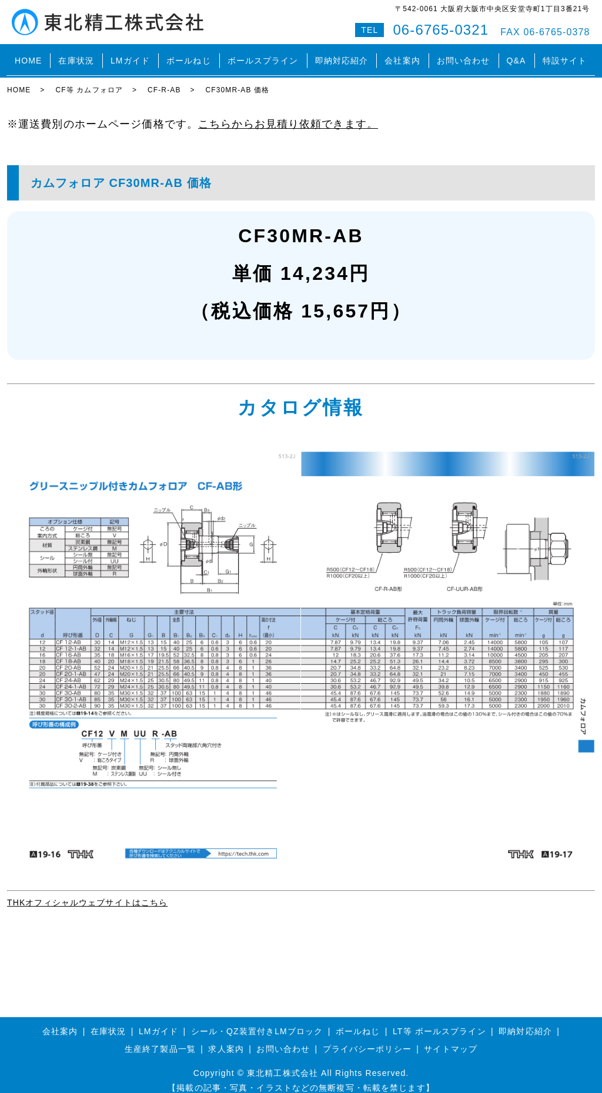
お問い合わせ (463, 55)
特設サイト (565, 55)
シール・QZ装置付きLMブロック (257, 1020)
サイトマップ (450, 1038)
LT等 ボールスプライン (439, 1020)
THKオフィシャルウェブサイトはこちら (87, 892)
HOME (28, 55)
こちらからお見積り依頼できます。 (288, 113)
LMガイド (130, 55)
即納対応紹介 (342, 55)
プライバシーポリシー (367, 1038)
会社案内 (402, 55)
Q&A (516, 55)
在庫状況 (76, 55)
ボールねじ (188, 55)
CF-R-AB (164, 79)
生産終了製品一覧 (160, 1038)
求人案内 (225, 1038)
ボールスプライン (263, 55)
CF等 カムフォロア (89, 79)
